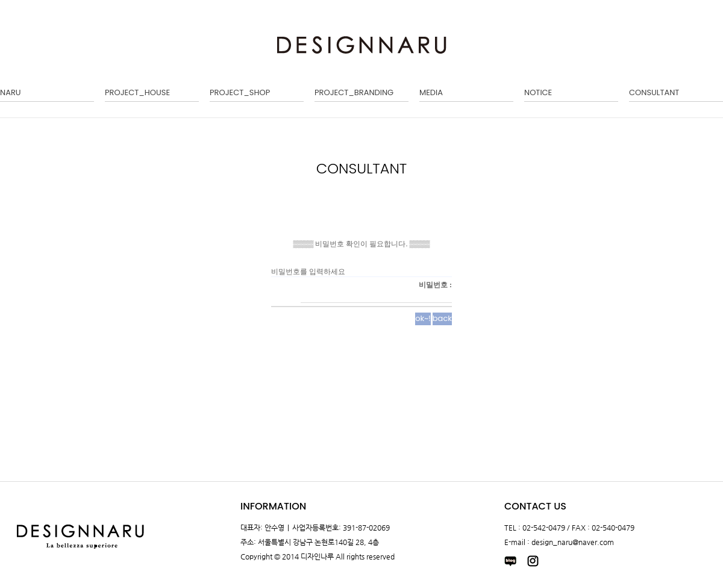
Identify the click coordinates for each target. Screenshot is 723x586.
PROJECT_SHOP (240, 92)
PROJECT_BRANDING (354, 92)
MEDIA (431, 92)
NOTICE (538, 92)
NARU (10, 92)
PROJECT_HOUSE (137, 92)
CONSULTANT (654, 92)
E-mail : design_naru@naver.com (559, 542)
